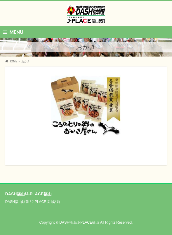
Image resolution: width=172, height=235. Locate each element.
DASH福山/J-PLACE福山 (79, 222)
